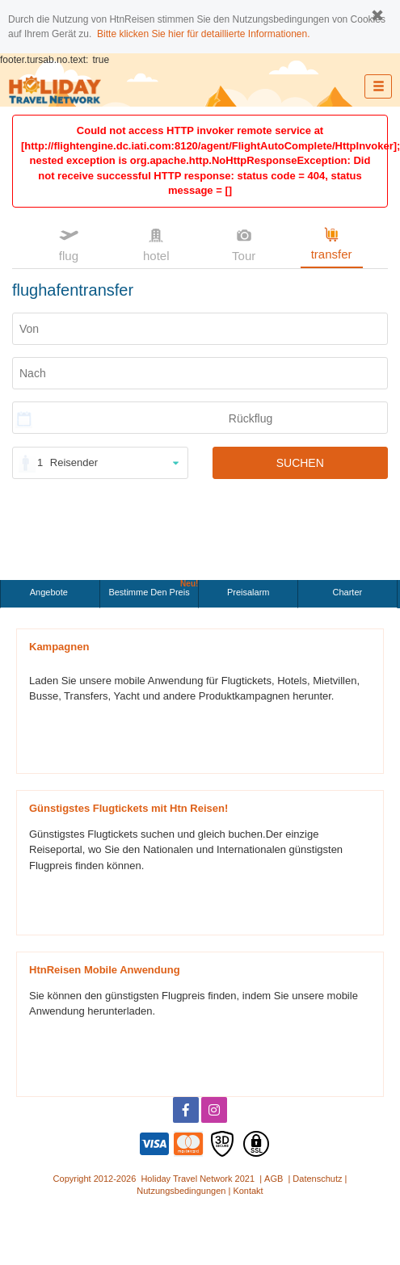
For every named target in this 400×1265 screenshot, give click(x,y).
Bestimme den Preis (153, 588)
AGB (273, 1178)
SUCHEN (300, 462)
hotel (156, 243)
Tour (244, 243)
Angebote (50, 592)
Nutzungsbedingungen (181, 1191)
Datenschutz (317, 1178)
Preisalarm (248, 592)
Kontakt (248, 1191)
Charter (348, 592)
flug (69, 243)
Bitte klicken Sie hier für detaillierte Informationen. (203, 34)
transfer (331, 242)
